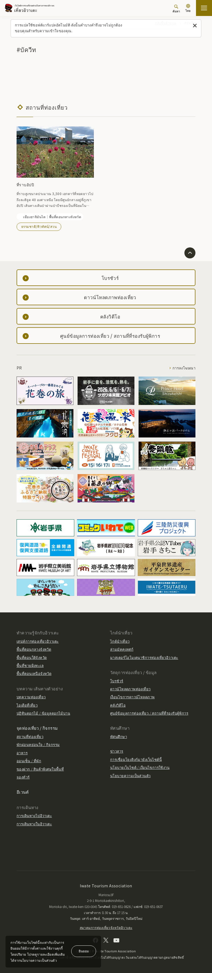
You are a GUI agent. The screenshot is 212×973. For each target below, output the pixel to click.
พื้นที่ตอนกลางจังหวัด (34, 649)
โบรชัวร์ (116, 680)
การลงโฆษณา (183, 368)
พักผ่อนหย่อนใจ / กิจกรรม (38, 744)
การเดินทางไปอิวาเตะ (34, 815)
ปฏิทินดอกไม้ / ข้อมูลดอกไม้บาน (43, 713)
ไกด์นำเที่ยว (119, 641)
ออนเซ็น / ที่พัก (29, 760)
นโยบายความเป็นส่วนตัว (130, 775)
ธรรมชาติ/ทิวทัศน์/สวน (39, 226)
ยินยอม (84, 950)
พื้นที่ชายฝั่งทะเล (30, 665)
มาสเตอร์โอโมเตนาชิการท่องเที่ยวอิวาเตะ (144, 657)
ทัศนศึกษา (118, 736)
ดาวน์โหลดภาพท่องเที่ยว (130, 688)
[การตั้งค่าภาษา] (188, 8)
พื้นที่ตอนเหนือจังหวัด (34, 673)
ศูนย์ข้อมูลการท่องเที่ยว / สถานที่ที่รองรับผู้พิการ (149, 713)
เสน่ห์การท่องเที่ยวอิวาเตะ (38, 641)
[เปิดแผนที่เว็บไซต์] (204, 8)
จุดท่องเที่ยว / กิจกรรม (37, 728)
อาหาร (22, 752)
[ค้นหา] (176, 8)
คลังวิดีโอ (118, 705)
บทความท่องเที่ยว (31, 696)
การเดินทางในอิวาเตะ (34, 823)
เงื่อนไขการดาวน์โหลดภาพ (132, 696)
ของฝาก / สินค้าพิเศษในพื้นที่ (40, 769)
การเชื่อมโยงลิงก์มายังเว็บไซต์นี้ (136, 759)
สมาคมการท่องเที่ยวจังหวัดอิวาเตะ (106, 927)
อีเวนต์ (23, 792)
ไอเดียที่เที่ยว (27, 705)
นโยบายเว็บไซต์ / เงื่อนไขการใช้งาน (139, 767)
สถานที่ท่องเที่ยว (30, 736)
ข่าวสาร (116, 751)
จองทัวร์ (23, 777)
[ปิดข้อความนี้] (195, 26)
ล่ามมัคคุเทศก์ (121, 649)
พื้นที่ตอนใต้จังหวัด (32, 657)
